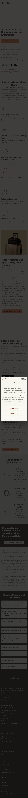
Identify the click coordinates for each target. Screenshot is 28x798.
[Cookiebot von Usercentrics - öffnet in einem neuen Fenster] (20, 379)
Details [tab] (14, 382)
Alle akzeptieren (14, 408)
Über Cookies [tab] (22, 382)
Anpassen (14, 413)
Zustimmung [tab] (5, 382)
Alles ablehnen (14, 418)
